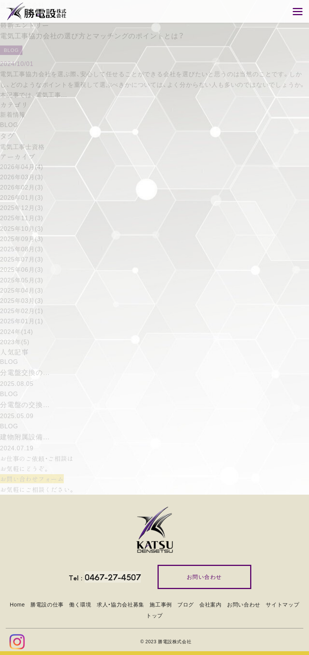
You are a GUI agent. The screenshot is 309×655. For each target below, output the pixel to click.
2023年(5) (15, 342)
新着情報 (12, 114)
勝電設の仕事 (47, 605)
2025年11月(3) (21, 218)
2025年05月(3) (21, 280)
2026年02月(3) (21, 187)
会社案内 (210, 605)
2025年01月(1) (21, 321)
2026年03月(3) (21, 177)
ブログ (185, 605)
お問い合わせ (243, 605)
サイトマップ (282, 605)
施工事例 (161, 605)
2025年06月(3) (21, 269)
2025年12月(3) (21, 208)
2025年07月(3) (21, 259)
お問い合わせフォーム (32, 478)
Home (17, 605)
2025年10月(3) (21, 229)
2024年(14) (16, 332)
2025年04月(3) (21, 290)
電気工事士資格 (22, 147)
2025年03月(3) (21, 301)
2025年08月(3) (21, 249)
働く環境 (80, 605)
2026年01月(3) (21, 197)
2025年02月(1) (21, 311)
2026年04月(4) (21, 167)
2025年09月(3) (21, 239)
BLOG (9, 125)
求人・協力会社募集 (120, 605)
